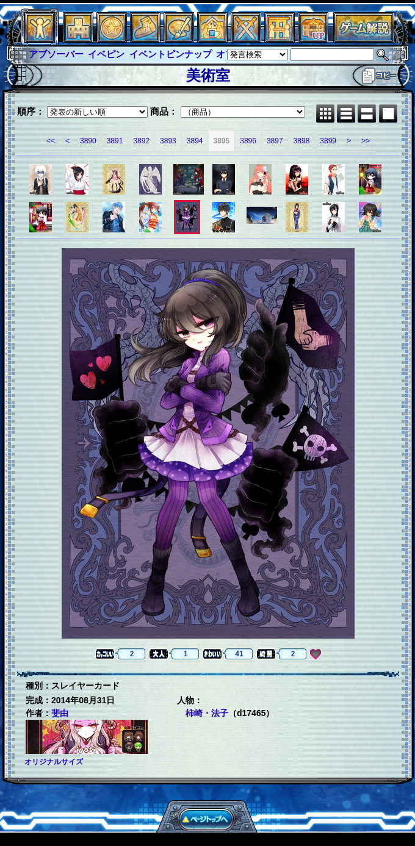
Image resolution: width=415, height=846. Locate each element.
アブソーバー (56, 54)
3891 (115, 141)
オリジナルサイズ (53, 762)
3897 (275, 141)
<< (50, 141)
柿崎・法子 (207, 713)
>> (365, 141)
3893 (168, 141)
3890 (88, 141)
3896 (248, 141)
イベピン (106, 54)
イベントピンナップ (170, 54)
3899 (328, 141)
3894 (195, 141)
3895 (222, 141)
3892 (141, 141)
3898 (302, 141)
